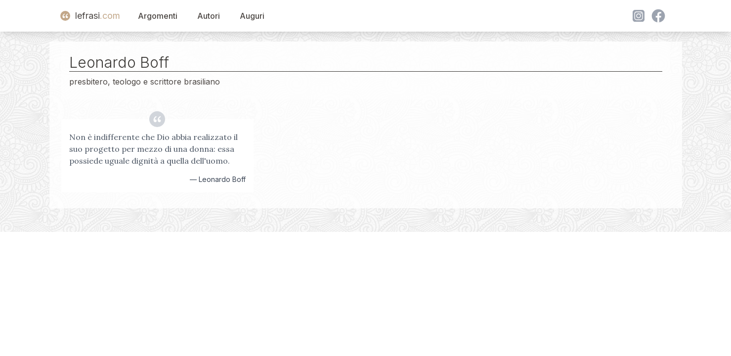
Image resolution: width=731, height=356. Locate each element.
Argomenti (157, 16)
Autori (208, 16)
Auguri (252, 16)
